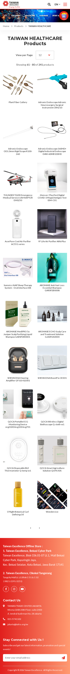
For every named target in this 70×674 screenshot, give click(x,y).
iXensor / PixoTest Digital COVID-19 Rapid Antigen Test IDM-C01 (52, 198)
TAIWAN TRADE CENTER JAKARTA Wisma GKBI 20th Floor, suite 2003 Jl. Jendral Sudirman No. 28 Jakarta (24, 610)
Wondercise (52, 511)
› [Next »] (39, 528)
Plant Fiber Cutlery (18, 102)
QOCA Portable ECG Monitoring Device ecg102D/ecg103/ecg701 (17, 424)
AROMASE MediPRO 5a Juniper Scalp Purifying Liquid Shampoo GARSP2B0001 (18, 334)
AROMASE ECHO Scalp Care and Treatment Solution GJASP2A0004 (52, 334)
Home (6, 26)
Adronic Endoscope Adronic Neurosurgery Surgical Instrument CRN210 (52, 105)
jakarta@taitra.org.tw (17, 624)
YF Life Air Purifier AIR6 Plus (52, 241)
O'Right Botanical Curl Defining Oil (18, 513)
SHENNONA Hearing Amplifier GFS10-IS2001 (18, 379)
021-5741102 (14, 619)
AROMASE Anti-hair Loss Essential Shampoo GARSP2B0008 (52, 288)
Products (18, 26)
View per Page (24, 55)
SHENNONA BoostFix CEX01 (52, 378)
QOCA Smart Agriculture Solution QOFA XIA (52, 469)
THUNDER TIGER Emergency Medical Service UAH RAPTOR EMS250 (18, 198)
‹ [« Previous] (30, 528)
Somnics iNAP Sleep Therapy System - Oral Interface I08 (18, 286)
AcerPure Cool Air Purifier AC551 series (18, 242)
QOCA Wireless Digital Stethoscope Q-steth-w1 (52, 423)
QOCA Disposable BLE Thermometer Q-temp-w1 (18, 469)
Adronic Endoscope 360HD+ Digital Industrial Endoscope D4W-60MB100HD (52, 151)
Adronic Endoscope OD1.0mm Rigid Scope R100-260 (18, 151)
